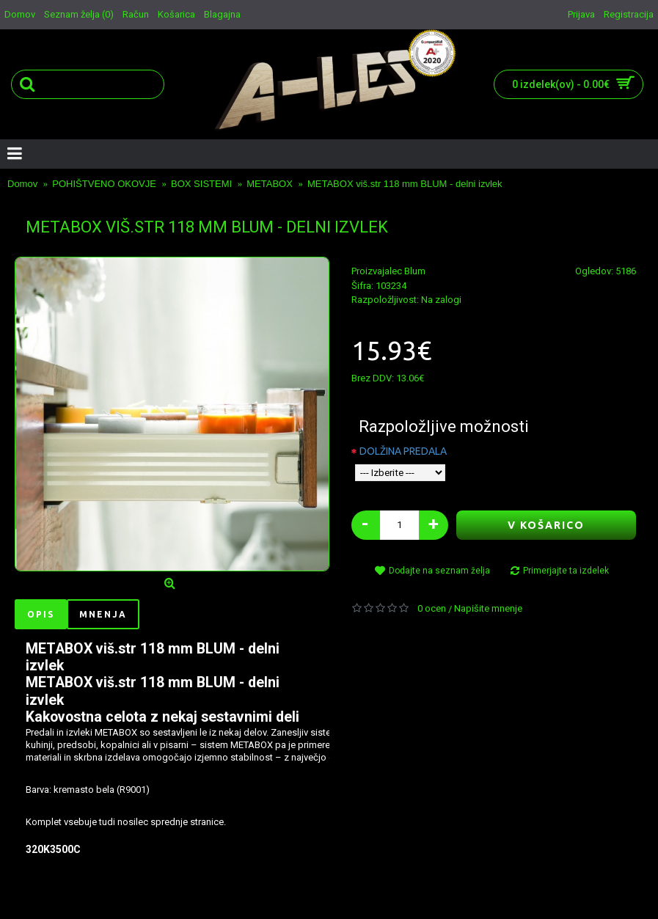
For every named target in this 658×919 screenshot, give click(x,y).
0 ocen (431, 608)
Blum (414, 271)
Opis (40, 614)
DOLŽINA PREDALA (403, 451)
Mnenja (103, 614)
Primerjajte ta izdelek (566, 570)
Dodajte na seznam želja (439, 570)
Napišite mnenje (488, 608)
